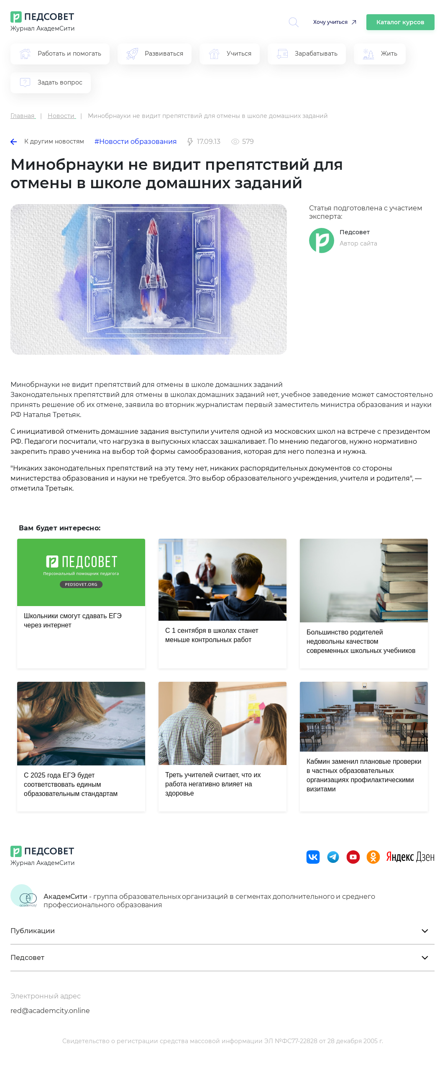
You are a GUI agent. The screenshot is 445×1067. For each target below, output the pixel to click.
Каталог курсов (400, 22)
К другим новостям (47, 141)
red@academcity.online (50, 1011)
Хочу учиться (330, 22)
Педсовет (355, 232)
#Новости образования (136, 142)
